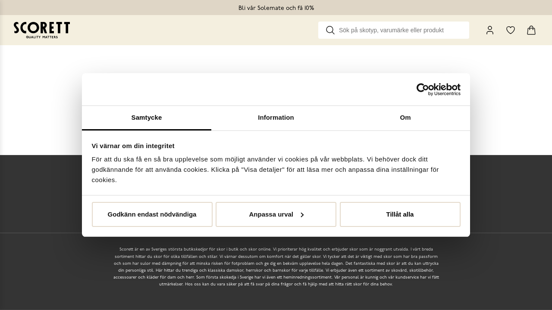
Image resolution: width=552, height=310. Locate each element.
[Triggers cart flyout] (531, 30)
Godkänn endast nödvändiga (152, 214)
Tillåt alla (400, 214)
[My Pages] (490, 30)
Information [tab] (276, 117)
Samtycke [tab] (147, 117)
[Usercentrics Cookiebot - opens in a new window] (423, 89)
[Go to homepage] (42, 30)
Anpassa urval (276, 214)
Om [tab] (405, 117)
